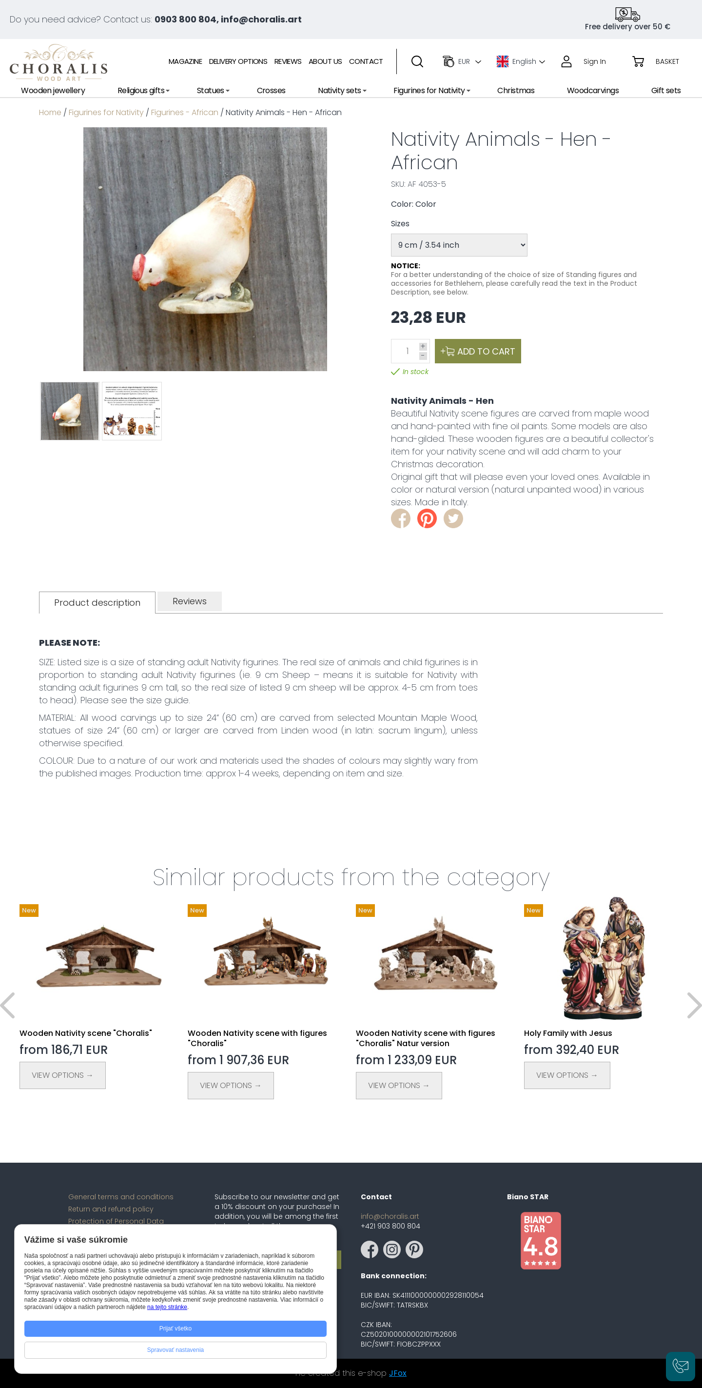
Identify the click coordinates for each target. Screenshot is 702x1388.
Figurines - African (184, 112)
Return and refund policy (111, 1209)
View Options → (63, 1075)
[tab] (97, 603)
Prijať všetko (175, 1328)
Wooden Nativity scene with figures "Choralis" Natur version (425, 1038)
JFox (398, 1373)
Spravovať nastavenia (175, 1350)
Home (50, 112)
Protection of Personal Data (116, 1221)
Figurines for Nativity (106, 112)
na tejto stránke (167, 1307)
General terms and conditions (121, 1197)
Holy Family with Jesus (568, 1033)
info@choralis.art (390, 1216)
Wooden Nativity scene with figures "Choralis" (257, 1038)
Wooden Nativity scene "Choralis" (86, 1033)
